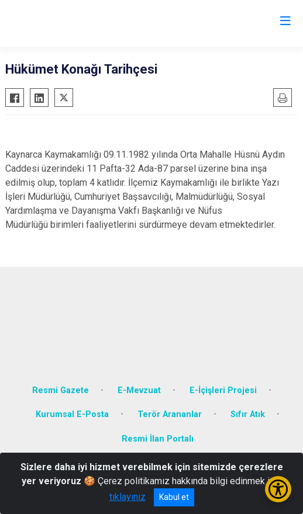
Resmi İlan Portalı (158, 439)
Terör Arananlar (169, 414)
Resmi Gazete (60, 390)
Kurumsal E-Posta (72, 414)
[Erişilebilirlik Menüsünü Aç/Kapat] (278, 489)
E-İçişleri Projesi (223, 390)
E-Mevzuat (139, 390)
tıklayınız (127, 496)
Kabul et (174, 497)
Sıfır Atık (247, 414)
